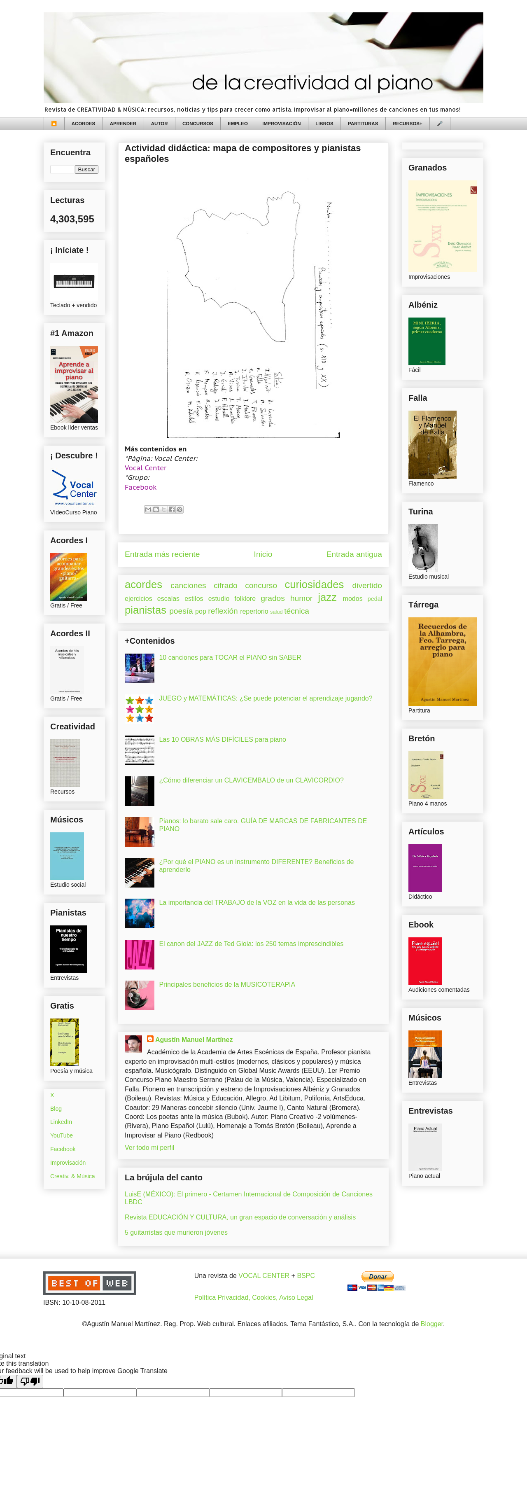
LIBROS (324, 123)
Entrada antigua (354, 554)
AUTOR (159, 123)
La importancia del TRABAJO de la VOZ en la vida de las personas (257, 902)
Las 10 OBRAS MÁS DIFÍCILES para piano (222, 739)
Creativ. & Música (72, 1176)
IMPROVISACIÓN (281, 123)
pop (200, 611)
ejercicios (138, 598)
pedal (375, 599)
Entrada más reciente (162, 554)
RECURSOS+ (407, 123)
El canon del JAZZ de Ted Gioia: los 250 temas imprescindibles (251, 943)
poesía (181, 611)
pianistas (145, 610)
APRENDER (123, 123)
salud (276, 612)
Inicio (263, 554)
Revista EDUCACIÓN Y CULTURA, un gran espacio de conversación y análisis (240, 1217)
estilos (193, 598)
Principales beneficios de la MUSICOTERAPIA (227, 984)
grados (273, 598)
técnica (296, 611)
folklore (245, 598)
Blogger (432, 1323)
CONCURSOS (197, 123)
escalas (168, 598)
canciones (188, 585)
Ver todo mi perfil (149, 1147)
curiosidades (314, 584)
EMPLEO (238, 123)
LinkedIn (61, 1122)
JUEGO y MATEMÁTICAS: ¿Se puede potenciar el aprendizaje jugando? (265, 698)
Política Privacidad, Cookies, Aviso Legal (253, 1297)
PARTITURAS (363, 123)
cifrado (226, 585)
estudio (219, 598)
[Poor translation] (30, 1381)
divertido (367, 585)
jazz (327, 597)
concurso (261, 585)
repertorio (254, 611)
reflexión (223, 611)
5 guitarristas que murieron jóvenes (176, 1232)
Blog (56, 1108)
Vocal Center (145, 467)
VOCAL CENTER (263, 1275)
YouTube (61, 1135)
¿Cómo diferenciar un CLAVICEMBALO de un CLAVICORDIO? (251, 780)
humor (301, 598)
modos (353, 598)
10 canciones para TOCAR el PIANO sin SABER (230, 657)
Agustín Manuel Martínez (194, 1039)
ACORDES (84, 123)
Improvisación (68, 1162)
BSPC (306, 1275)
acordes (143, 584)
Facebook (141, 487)
